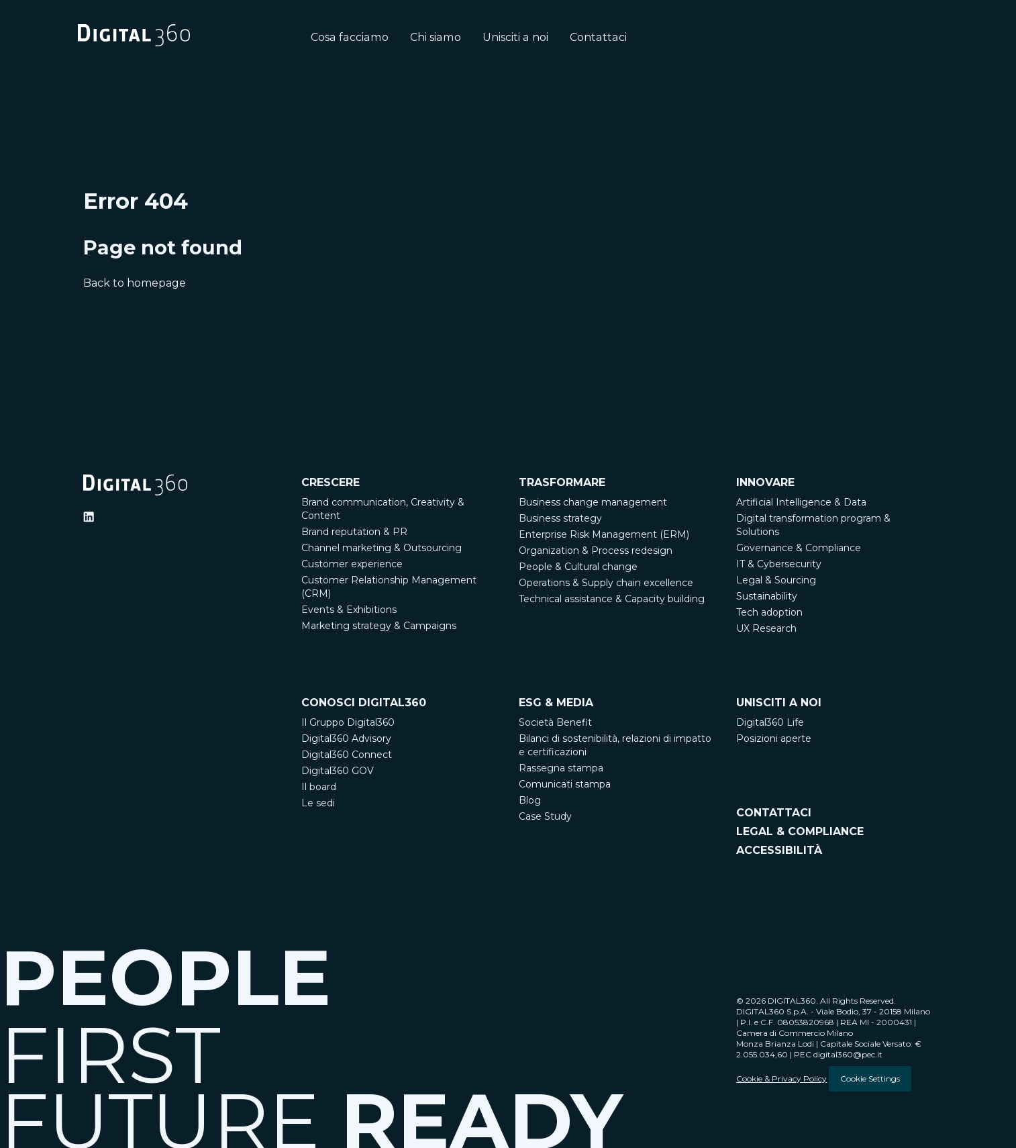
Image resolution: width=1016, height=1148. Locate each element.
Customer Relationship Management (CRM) (388, 587)
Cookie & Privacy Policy (781, 1078)
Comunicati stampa (565, 784)
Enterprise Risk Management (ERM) (604, 534)
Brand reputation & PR (354, 532)
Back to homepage (134, 283)
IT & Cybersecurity (778, 564)
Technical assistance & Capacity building (612, 599)
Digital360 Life (770, 722)
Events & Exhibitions (349, 610)
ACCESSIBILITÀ (779, 850)
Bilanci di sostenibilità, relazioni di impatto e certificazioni (615, 745)
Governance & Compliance (798, 548)
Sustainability (766, 596)
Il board (318, 787)
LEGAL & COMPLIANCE (800, 831)
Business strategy (560, 518)
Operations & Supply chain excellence (606, 583)
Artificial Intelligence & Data (801, 502)
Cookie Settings (870, 1078)
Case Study (545, 816)
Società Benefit (555, 722)
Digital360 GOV (337, 771)
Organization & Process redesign (595, 550)
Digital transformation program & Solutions (813, 525)
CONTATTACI (773, 812)
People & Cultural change (578, 567)
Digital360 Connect (346, 755)
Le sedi (318, 803)
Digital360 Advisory (346, 738)
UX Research (766, 628)
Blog (530, 800)
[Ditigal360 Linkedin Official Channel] (88, 517)
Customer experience (352, 564)
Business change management (593, 502)
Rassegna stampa (561, 768)
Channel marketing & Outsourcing (381, 548)
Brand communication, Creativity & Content (382, 509)
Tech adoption (769, 612)
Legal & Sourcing (776, 580)
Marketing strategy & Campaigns (378, 626)
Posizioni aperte (773, 738)
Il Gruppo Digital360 (348, 722)
